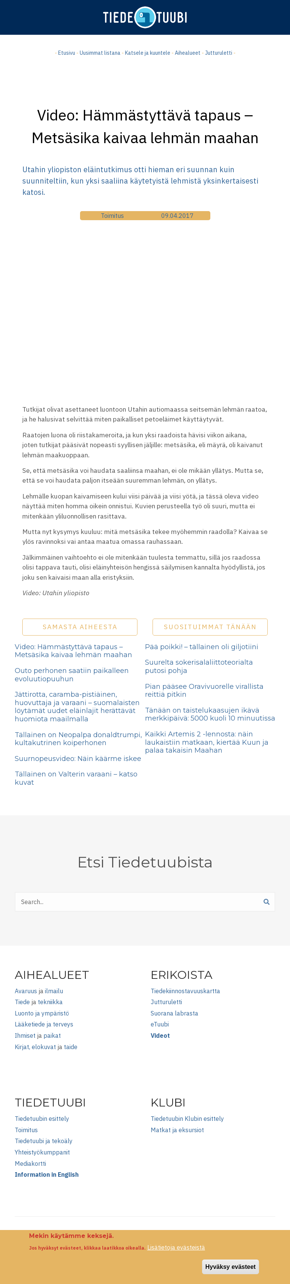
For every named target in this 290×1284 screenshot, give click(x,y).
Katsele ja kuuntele (147, 52)
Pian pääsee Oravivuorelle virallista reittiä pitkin (204, 690)
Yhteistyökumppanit (42, 1152)
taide (70, 1047)
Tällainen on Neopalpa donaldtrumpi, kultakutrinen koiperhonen (78, 739)
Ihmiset (25, 1035)
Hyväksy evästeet (230, 1267)
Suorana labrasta (174, 1013)
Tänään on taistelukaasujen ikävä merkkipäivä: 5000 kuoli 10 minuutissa (210, 714)
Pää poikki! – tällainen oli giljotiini (201, 647)
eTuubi (160, 1024)
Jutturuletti (218, 52)
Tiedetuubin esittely (42, 1118)
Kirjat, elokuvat (35, 1047)
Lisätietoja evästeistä (176, 1247)
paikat (52, 1035)
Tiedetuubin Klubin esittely (187, 1118)
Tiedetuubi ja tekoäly (43, 1141)
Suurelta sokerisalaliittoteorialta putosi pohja (199, 666)
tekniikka (50, 1002)
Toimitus (112, 215)
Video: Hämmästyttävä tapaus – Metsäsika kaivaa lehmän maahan (73, 651)
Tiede (22, 1002)
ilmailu (54, 991)
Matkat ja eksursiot (177, 1130)
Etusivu (66, 52)
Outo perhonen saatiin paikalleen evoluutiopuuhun (72, 675)
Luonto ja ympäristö (42, 1013)
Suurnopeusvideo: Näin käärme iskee (78, 759)
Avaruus (26, 991)
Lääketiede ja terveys (44, 1024)
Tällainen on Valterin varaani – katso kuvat (76, 778)
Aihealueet (188, 52)
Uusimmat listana (100, 52)
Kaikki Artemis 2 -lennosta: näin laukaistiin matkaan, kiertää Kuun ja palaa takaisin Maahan (206, 742)
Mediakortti (30, 1163)
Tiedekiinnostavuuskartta (185, 991)
